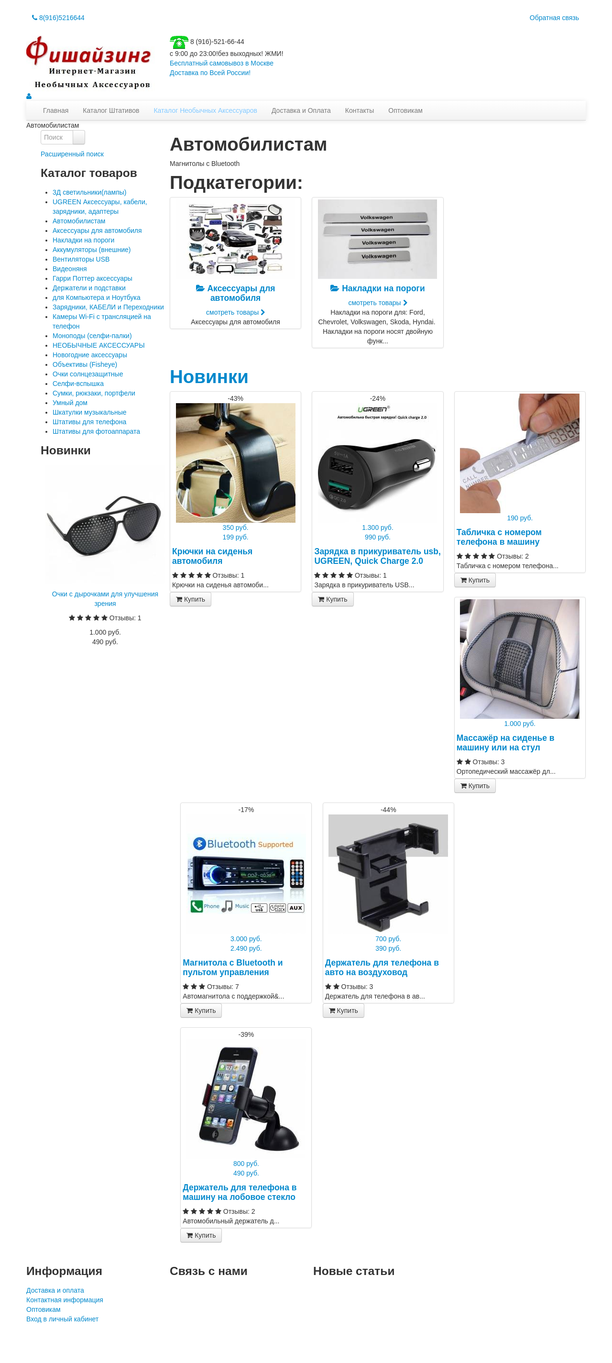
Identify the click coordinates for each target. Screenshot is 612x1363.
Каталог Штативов (111, 110)
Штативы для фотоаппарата (96, 431)
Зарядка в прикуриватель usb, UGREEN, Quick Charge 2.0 (377, 556)
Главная (55, 110)
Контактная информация (64, 1300)
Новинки (209, 376)
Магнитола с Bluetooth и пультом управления (233, 967)
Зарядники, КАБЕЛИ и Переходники (108, 307)
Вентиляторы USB (81, 259)
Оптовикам (405, 110)
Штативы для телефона (89, 422)
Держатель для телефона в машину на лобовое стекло (239, 1192)
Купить (190, 599)
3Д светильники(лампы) (90, 192)
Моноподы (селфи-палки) (92, 336)
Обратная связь (554, 18)
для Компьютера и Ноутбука (97, 297)
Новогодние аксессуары (90, 355)
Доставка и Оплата (301, 110)
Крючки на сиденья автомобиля (212, 556)
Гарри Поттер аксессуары (92, 278)
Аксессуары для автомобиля (97, 230)
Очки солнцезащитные (88, 374)
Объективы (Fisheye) (85, 364)
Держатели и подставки (89, 288)
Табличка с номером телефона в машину (499, 537)
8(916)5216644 (58, 18)
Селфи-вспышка (78, 383)
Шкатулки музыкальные (90, 412)
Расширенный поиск (72, 154)
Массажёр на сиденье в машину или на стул (506, 742)
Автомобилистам (79, 221)
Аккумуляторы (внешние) (92, 249)
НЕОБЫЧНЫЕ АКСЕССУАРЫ (99, 345)
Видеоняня (70, 269)
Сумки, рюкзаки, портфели (94, 393)
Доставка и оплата (55, 1290)
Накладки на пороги (83, 240)
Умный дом (70, 403)
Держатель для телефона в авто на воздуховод (382, 967)
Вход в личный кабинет (62, 1319)
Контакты (359, 110)
